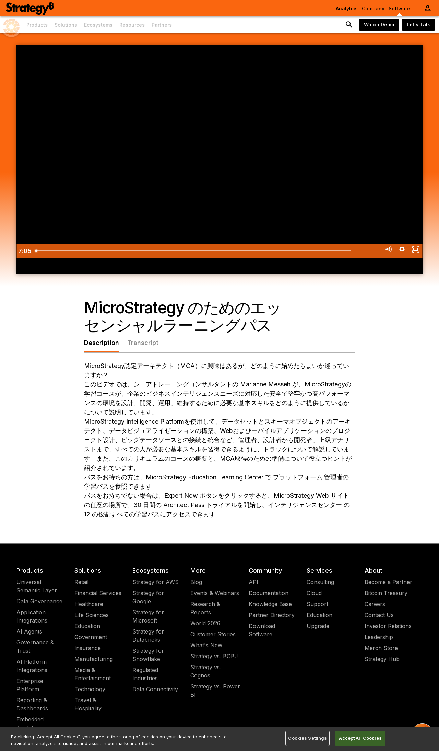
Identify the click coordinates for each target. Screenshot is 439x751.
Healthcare (88, 604)
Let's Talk (418, 24)
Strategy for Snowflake (148, 654)
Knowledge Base (270, 604)
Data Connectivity (155, 689)
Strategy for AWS (155, 582)
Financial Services (97, 593)
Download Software (262, 630)
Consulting (320, 582)
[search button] (349, 25)
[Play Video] (24, 251)
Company (373, 8)
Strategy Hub (382, 658)
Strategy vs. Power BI (215, 690)
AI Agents (29, 631)
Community (265, 570)
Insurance (87, 647)
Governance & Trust (35, 646)
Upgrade (318, 626)
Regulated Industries (145, 674)
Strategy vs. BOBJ (214, 656)
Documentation (268, 593)
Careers (375, 604)
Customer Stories (213, 634)
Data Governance (39, 601)
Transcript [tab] (142, 342)
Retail (81, 582)
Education (87, 626)
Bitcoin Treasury (386, 593)
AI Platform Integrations (31, 665)
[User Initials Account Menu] (427, 8)
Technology (89, 689)
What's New (206, 645)
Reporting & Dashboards (32, 704)
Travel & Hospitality (88, 704)
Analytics (347, 8)
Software (399, 8)
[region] (219, 739)
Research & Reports (205, 608)
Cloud (314, 593)
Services (319, 570)
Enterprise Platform (29, 685)
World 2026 (205, 623)
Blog (196, 582)
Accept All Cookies (360, 738)
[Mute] (380, 251)
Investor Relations (388, 626)
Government (90, 637)
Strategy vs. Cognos (205, 671)
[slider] (210, 251)
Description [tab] (101, 342)
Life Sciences (91, 615)
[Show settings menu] (397, 251)
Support (317, 604)
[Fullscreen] (414, 251)
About (373, 570)
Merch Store (381, 647)
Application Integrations (31, 616)
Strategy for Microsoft (148, 616)
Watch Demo (379, 24)
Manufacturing (93, 658)
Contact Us (379, 615)
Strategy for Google (148, 597)
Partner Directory (272, 615)
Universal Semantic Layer (36, 586)
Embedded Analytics (30, 723)
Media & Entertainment (92, 674)
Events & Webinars (214, 593)
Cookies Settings (307, 738)
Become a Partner (388, 582)
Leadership (379, 637)
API (253, 582)
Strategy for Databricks (148, 635)
